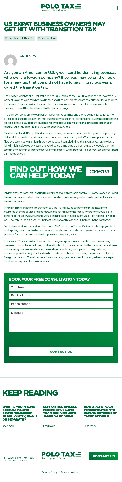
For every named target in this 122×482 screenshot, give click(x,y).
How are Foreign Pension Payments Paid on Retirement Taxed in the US (100, 411)
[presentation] (33, 340)
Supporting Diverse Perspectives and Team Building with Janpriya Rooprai (60, 411)
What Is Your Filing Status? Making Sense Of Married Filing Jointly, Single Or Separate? (19, 413)
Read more (8, 426)
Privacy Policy (49, 473)
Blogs (53, 38)
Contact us (99, 171)
